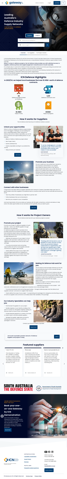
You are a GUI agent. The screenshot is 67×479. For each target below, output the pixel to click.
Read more (33, 327)
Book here (8, 430)
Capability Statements (30, 456)
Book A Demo (40, 3)
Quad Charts (27, 459)
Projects (38, 35)
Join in (57, 336)
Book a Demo (49, 470)
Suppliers (29, 35)
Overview (23, 53)
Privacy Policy (38, 476)
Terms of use (29, 476)
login (49, 3)
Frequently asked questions (31, 468)
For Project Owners (41, 53)
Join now (17, 155)
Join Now (57, 3)
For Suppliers (31, 53)
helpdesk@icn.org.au (49, 466)
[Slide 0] (32, 435)
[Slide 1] (33, 435)
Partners (26, 462)
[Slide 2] (34, 435)
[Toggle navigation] (2, 3)
